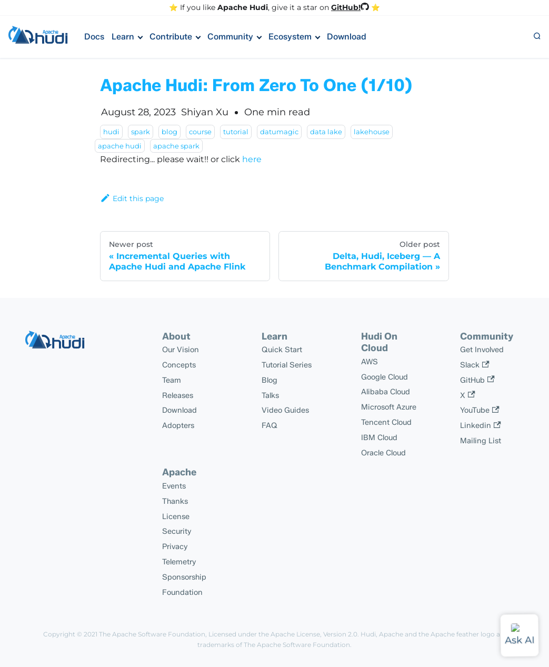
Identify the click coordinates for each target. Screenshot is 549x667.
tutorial (235, 132)
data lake (326, 132)
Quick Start (282, 349)
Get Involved (482, 349)
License (175, 516)
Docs (94, 37)
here (252, 159)
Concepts (179, 365)
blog (169, 132)
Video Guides (285, 410)
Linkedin (480, 425)
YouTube (479, 410)
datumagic (279, 132)
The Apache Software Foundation (152, 634)
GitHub (477, 380)
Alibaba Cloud (385, 391)
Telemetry (179, 561)
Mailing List (480, 440)
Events (174, 486)
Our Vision (180, 349)
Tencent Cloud (386, 422)
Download (346, 37)
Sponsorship (184, 577)
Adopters (178, 425)
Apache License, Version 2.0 (314, 634)
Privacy (175, 546)
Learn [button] (123, 37)
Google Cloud (384, 377)
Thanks (175, 501)
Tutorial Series (287, 365)
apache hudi (120, 146)
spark (140, 132)
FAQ (269, 425)
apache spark (176, 146)
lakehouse (372, 132)
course (200, 132)
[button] (537, 37)
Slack (474, 365)
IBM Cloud (379, 437)
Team (171, 380)
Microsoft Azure (388, 407)
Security (177, 531)
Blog (269, 380)
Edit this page (132, 198)
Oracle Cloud (383, 452)
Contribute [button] (170, 37)
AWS (369, 361)
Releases (177, 395)
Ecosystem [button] (290, 37)
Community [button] (230, 37)
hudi (111, 132)
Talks (270, 395)
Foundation (182, 592)
